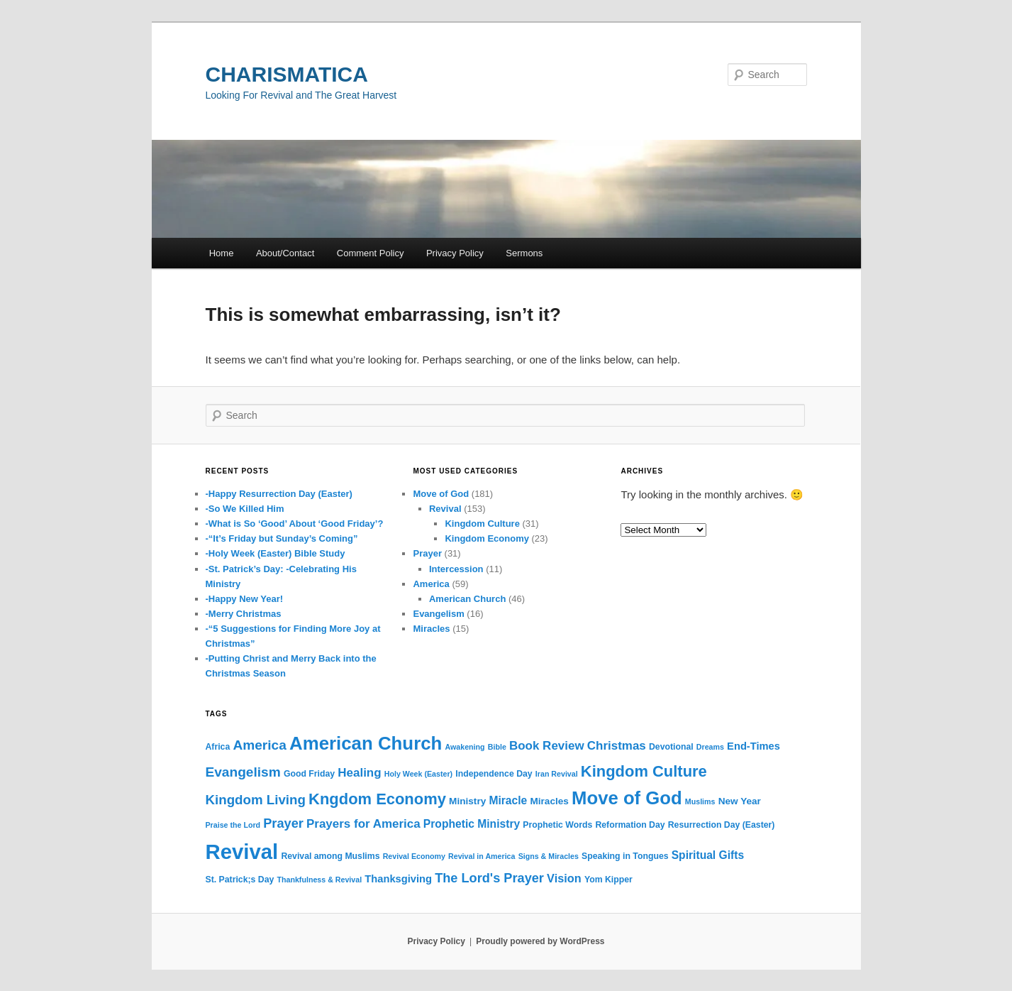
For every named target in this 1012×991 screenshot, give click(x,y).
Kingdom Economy (486, 538)
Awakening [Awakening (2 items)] (465, 747)
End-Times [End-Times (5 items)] (753, 746)
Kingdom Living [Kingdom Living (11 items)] (256, 799)
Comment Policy (370, 253)
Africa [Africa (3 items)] (218, 747)
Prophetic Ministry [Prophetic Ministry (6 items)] (471, 824)
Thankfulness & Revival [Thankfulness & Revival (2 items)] (319, 879)
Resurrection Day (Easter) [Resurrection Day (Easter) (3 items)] (721, 825)
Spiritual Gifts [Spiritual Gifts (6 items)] (708, 855)
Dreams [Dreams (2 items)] (710, 747)
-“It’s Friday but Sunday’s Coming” (282, 538)
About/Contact (285, 253)
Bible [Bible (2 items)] (497, 747)
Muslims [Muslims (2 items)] (700, 801)
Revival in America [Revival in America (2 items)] (481, 856)
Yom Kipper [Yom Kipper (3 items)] (608, 880)
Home (221, 253)
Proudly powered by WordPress (540, 941)
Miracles (431, 628)
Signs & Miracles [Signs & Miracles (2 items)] (548, 856)
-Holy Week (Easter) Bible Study (275, 553)
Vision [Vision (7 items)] (564, 878)
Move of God (441, 493)
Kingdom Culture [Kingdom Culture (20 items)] (644, 771)
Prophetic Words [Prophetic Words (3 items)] (557, 825)
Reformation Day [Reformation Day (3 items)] (630, 825)
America (431, 584)
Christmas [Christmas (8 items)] (616, 745)
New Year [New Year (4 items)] (739, 801)
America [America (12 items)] (259, 745)
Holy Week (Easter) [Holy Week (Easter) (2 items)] (418, 774)
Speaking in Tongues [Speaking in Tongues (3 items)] (625, 856)
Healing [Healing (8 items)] (359, 772)
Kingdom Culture (482, 523)
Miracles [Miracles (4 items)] (549, 801)
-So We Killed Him (245, 508)
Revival (445, 508)
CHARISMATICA (287, 74)
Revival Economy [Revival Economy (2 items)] (414, 856)
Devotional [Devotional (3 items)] (671, 747)
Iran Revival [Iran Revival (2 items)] (556, 774)
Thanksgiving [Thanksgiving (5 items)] (398, 879)
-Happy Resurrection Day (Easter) (279, 493)
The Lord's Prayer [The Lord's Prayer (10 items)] (489, 878)
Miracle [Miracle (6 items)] (508, 800)
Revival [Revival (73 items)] (242, 851)
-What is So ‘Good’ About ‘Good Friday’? (295, 523)
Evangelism (438, 613)
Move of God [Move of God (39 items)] (627, 798)
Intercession (456, 569)
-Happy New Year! (245, 598)
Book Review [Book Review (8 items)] (546, 745)
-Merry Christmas (244, 613)
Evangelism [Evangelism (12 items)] (243, 772)
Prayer (427, 553)
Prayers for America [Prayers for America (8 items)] (363, 824)
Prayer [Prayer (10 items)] (283, 823)
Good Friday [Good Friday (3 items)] (309, 774)
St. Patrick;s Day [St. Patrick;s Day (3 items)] (240, 880)
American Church (467, 598)
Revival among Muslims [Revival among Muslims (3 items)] (330, 856)
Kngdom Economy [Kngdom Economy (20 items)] (377, 799)
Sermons (524, 253)
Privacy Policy (455, 253)
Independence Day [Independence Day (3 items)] (493, 774)
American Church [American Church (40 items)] (365, 743)
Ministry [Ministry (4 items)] (467, 801)
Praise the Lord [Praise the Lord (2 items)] (233, 825)
